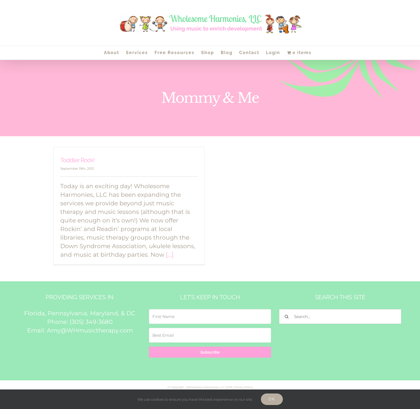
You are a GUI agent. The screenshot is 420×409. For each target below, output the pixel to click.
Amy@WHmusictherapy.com (90, 330)
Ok (272, 399)
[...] (170, 254)
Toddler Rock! (77, 160)
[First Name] (210, 316)
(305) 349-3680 (91, 321)
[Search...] (340, 316)
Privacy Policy (243, 387)
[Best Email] (210, 335)
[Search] (286, 316)
